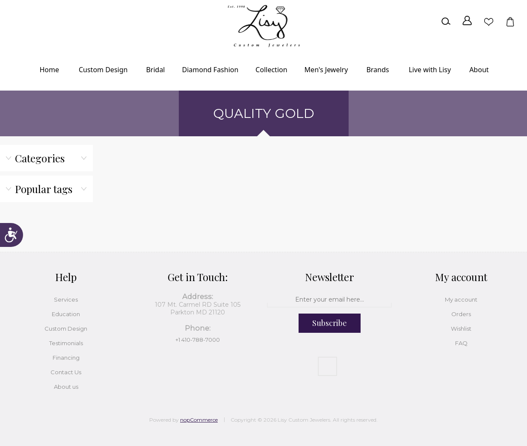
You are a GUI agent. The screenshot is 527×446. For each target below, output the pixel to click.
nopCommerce (199, 420)
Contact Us (65, 372)
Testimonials (66, 343)
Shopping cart (509, 21)
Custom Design (65, 328)
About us (66, 386)
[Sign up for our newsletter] (329, 300)
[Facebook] (327, 366)
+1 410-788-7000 (197, 339)
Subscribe (329, 323)
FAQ (461, 343)
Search (445, 21)
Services (66, 299)
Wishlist (488, 21)
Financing (66, 357)
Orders (461, 314)
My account (461, 299)
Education (66, 314)
